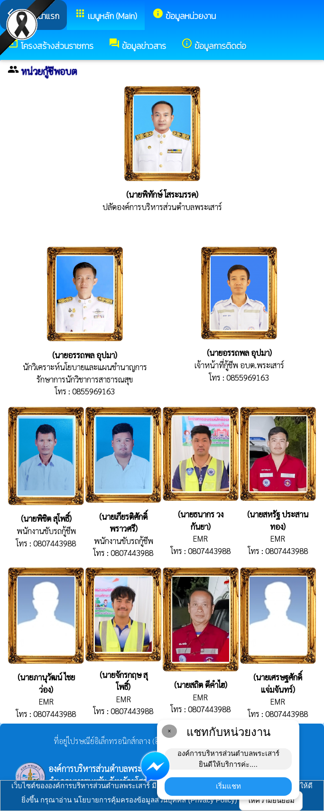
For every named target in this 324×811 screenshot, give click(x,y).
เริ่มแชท (228, 786)
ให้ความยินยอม (271, 800)
